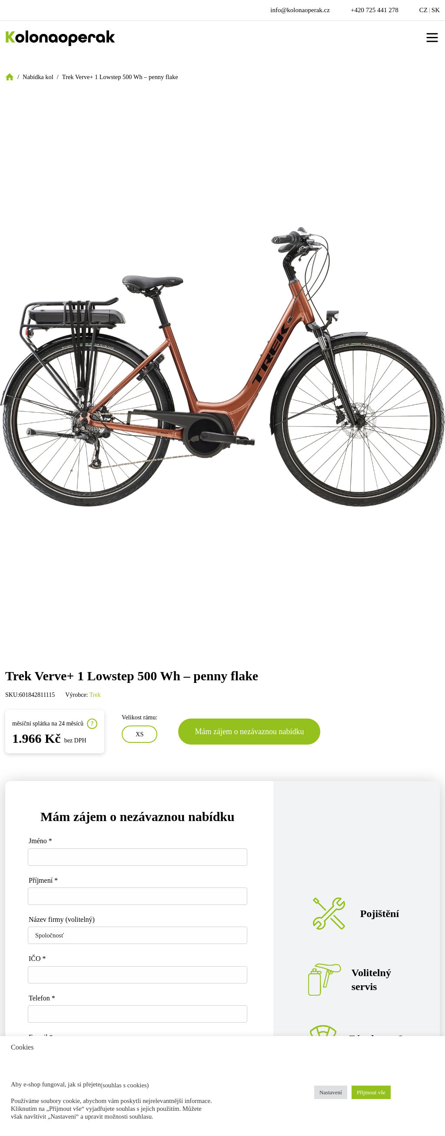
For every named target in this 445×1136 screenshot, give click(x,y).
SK (436, 10)
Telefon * (42, 998)
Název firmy (62, 919)
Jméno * (40, 841)
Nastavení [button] (330, 1092)
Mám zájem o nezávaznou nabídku (249, 731)
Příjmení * (43, 880)
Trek (95, 695)
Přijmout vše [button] (371, 1092)
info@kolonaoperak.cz (300, 10)
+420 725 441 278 (375, 10)
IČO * (37, 958)
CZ (423, 10)
